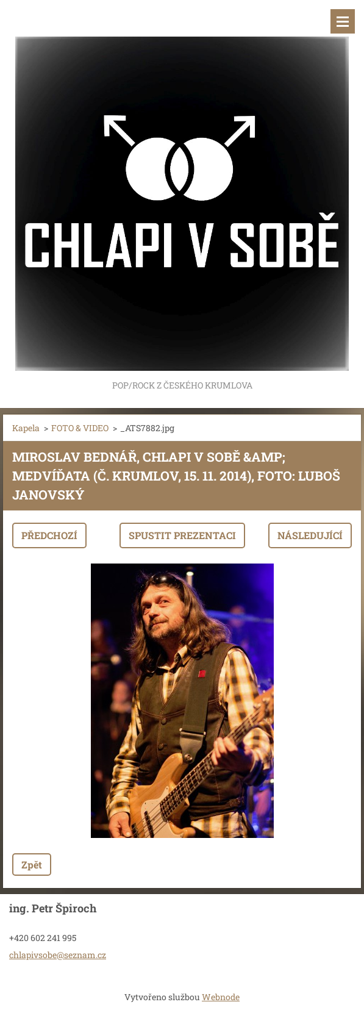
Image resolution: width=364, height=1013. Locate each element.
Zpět (31, 864)
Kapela (26, 428)
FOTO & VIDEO (80, 428)
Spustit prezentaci (182, 535)
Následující (310, 535)
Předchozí (49, 535)
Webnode (221, 997)
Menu (342, 21)
